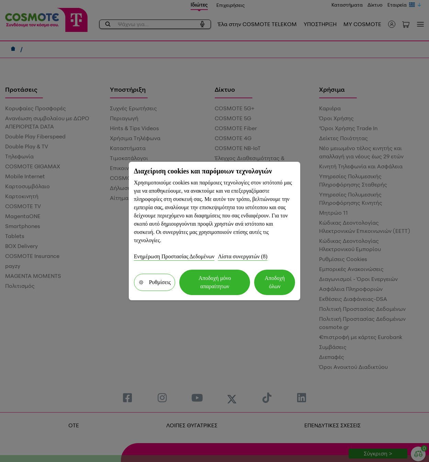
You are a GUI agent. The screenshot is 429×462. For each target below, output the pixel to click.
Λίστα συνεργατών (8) (242, 256)
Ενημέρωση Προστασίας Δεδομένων (174, 256)
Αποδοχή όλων (275, 282)
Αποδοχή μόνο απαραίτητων (215, 282)
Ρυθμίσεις (154, 282)
